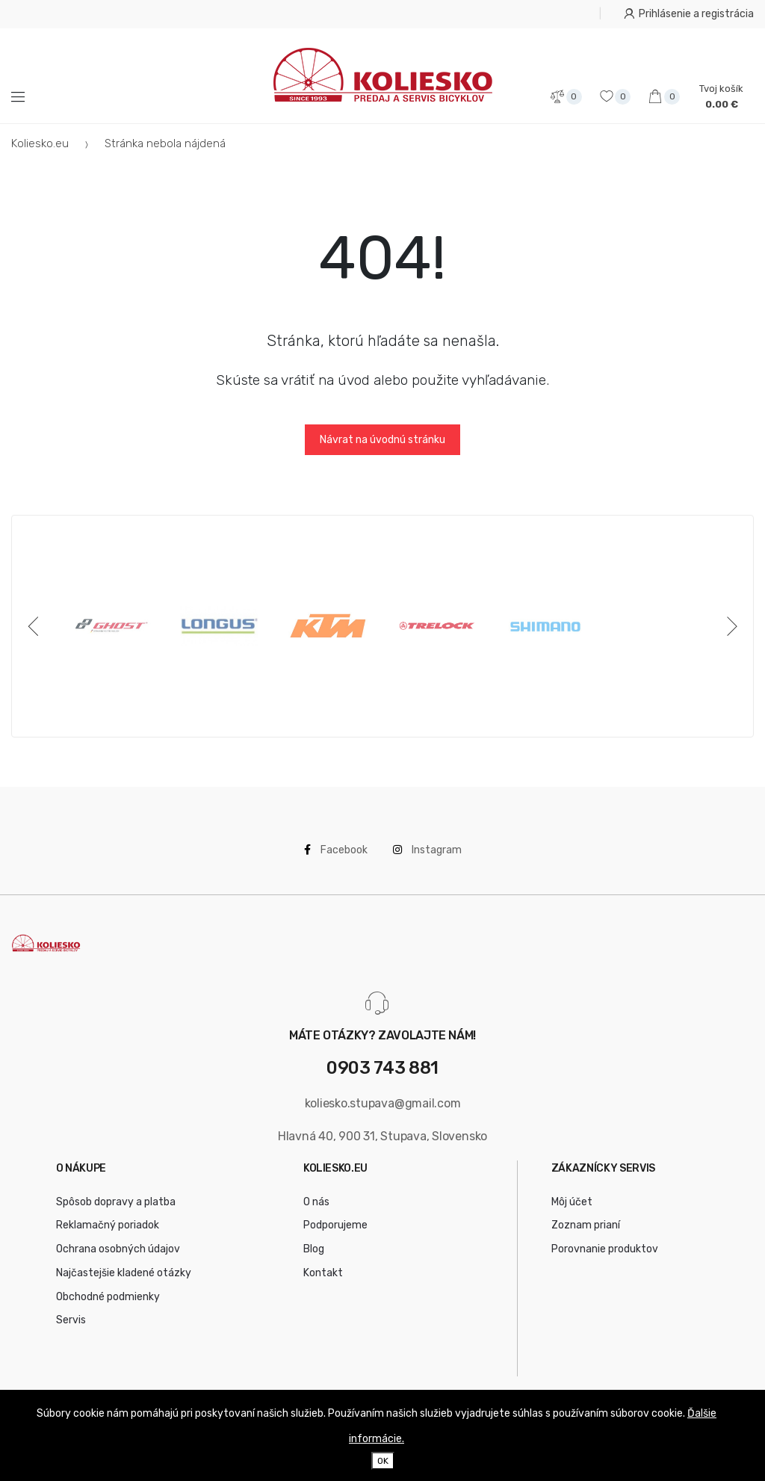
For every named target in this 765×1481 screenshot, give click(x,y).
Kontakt (323, 1273)
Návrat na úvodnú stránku (382, 439)
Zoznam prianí (585, 1225)
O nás (316, 1202)
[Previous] (35, 626)
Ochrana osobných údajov (118, 1249)
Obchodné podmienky (108, 1296)
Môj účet (571, 1202)
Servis (71, 1320)
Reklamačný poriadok (107, 1225)
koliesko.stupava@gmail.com (383, 1103)
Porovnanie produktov (604, 1249)
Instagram (427, 850)
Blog (313, 1249)
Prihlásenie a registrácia (689, 13)
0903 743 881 (382, 1068)
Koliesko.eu (40, 143)
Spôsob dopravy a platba (116, 1202)
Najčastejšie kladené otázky (123, 1273)
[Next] (729, 626)
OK (382, 1461)
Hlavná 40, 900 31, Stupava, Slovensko (382, 1136)
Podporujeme (335, 1225)
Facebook (336, 850)
